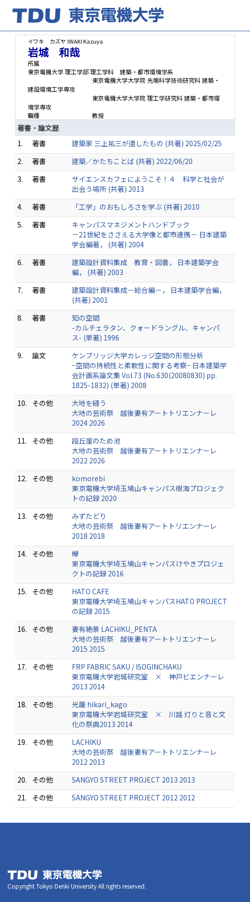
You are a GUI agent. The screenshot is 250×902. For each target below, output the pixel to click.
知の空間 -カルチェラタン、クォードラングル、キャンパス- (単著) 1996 (146, 327)
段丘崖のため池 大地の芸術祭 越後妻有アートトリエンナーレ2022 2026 (144, 450)
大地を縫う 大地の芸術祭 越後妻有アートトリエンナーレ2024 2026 (144, 413)
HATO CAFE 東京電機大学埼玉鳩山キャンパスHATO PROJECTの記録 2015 (149, 601)
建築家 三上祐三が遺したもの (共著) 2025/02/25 (147, 143)
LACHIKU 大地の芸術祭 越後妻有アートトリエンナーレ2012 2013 (144, 752)
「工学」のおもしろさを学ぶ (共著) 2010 (136, 207)
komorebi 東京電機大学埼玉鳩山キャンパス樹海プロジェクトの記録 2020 (148, 488)
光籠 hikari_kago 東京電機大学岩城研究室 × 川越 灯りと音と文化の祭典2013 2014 (149, 714)
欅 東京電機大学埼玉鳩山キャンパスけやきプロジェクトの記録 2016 (148, 563)
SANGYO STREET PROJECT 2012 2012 (133, 797)
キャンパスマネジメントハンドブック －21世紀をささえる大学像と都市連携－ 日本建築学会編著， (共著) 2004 (149, 234)
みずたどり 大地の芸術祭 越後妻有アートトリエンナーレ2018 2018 (144, 526)
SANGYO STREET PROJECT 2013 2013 (133, 780)
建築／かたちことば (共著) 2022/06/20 (132, 161)
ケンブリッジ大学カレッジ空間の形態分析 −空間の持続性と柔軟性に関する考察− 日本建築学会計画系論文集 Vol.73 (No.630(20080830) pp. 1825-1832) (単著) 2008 (149, 370)
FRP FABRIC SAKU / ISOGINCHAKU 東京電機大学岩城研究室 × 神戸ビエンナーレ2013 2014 (148, 676)
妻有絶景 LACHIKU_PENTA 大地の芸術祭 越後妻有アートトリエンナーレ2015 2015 (144, 639)
